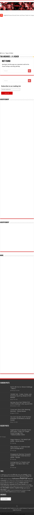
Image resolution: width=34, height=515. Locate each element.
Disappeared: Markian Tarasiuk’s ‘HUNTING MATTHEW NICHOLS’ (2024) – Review (20, 455)
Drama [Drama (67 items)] (17, 476)
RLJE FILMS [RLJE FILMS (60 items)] (6, 486)
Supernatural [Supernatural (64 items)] (26, 488)
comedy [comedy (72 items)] (25, 474)
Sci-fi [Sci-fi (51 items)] (24, 486)
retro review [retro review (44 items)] (28, 484)
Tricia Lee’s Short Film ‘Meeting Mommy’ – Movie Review (20, 410)
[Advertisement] (17, 35)
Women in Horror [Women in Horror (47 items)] (16, 491)
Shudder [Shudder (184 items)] (6, 488)
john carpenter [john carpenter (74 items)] (11, 484)
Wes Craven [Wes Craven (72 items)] (9, 491)
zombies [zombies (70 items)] (23, 491)
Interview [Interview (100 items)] (3, 484)
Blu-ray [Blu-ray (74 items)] (15, 474)
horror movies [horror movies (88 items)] (24, 481)
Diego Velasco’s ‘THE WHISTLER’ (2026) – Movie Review (20, 440)
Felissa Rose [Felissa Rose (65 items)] (22, 476)
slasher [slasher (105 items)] (12, 488)
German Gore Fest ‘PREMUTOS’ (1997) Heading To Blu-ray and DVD (21, 403)
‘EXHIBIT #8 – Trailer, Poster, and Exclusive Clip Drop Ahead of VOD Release (20, 395)
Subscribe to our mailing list (11, 86)
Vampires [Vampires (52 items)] (24, 490)
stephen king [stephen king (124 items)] (18, 488)
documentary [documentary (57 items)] (12, 476)
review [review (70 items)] (2, 486)
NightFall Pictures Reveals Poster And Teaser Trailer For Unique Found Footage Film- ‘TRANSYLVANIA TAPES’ (20, 432)
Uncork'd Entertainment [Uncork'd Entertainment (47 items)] (16, 490)
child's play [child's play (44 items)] (19, 474)
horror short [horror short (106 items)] (9, 483)
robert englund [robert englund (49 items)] (13, 486)
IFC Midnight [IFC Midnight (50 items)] (16, 483)
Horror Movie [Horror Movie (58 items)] (15, 481)
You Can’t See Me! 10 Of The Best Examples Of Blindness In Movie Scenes (20, 418)
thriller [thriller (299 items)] (3, 490)
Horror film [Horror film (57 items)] (9, 481)
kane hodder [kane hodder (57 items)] (18, 484)
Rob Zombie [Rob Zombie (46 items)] (20, 486)
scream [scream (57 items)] (27, 486)
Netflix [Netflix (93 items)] (23, 484)
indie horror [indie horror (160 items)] (24, 483)
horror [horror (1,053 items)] (24, 478)
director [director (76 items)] (6, 476)
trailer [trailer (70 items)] (8, 490)
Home (2, 53)
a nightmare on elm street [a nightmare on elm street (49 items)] (6, 474)
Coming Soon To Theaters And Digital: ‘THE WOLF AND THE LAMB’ (20, 463)
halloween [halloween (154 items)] (16, 479)
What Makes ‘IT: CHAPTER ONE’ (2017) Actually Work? (20, 447)
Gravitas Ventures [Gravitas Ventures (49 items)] (7, 478)
